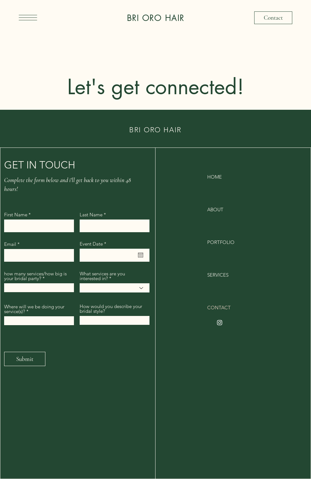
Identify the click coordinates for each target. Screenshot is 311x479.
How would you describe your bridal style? (111, 308)
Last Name (91, 214)
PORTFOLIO (221, 242)
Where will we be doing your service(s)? (34, 309)
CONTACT (219, 308)
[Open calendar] (140, 255)
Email (10, 244)
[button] (28, 17)
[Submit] (24, 359)
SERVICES (217, 275)
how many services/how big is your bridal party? (35, 276)
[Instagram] (219, 322)
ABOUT (215, 210)
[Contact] (273, 17)
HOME (214, 177)
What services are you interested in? (102, 276)
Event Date (94, 243)
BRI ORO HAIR (155, 18)
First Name (15, 214)
